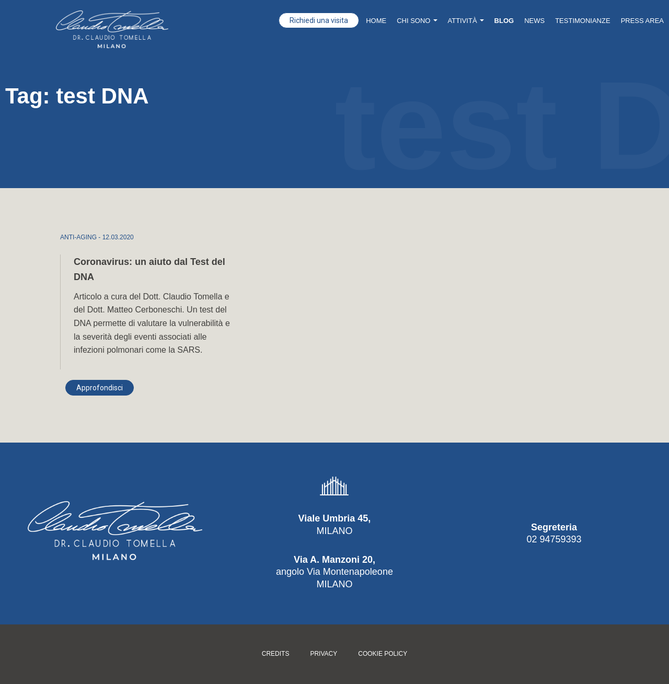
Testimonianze (582, 20)
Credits (276, 654)
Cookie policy (382, 654)
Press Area (642, 20)
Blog (504, 20)
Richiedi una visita (319, 20)
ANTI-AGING (78, 237)
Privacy (323, 654)
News (534, 20)
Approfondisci (99, 388)
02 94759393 (553, 539)
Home (376, 20)
